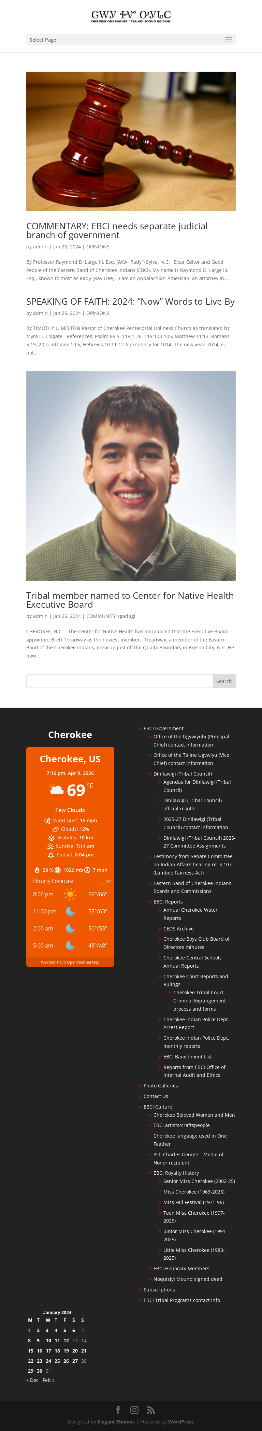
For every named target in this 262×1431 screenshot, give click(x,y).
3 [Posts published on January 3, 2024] (47, 1330)
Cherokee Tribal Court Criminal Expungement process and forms (199, 1000)
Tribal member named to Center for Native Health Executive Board (130, 599)
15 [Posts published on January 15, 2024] (30, 1350)
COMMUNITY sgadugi (110, 616)
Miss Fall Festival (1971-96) (193, 1202)
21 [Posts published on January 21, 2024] (84, 1350)
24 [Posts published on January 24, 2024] (48, 1361)
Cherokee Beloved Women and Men (194, 1115)
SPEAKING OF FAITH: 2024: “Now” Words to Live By (130, 301)
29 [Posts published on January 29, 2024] (30, 1371)
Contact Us (156, 1096)
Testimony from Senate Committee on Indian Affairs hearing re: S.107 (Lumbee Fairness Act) (193, 864)
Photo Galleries (161, 1085)
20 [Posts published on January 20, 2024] (75, 1350)
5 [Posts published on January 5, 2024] (64, 1330)
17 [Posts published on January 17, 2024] (48, 1350)
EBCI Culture (158, 1106)
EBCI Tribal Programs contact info (182, 1300)
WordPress (181, 1421)
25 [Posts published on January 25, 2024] (57, 1361)
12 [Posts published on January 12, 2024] (66, 1340)
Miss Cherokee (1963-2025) (193, 1191)
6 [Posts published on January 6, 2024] (73, 1330)
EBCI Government (164, 728)
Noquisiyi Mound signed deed (188, 1279)
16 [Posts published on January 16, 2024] (39, 1350)
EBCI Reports (168, 901)
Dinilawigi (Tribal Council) (183, 773)
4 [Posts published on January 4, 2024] (56, 1330)
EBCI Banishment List (187, 1056)
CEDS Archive (178, 928)
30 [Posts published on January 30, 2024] (39, 1371)
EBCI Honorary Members (181, 1268)
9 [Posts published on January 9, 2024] (38, 1340)
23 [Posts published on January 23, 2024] (39, 1361)
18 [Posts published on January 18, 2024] (57, 1350)
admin (40, 246)
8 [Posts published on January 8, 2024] (29, 1340)
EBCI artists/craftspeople (182, 1125)
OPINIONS (98, 246)
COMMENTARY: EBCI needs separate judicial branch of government (117, 230)
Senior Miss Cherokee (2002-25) (199, 1181)
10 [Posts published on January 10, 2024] (48, 1340)
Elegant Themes (116, 1421)
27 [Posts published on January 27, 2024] (75, 1361)
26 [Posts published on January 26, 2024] (66, 1361)
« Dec (32, 1380)
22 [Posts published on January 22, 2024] (30, 1361)
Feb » (49, 1380)
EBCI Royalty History (176, 1173)
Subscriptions (159, 1289)
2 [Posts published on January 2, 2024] (38, 1330)
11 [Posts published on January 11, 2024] (57, 1340)
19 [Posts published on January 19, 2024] (66, 1350)
